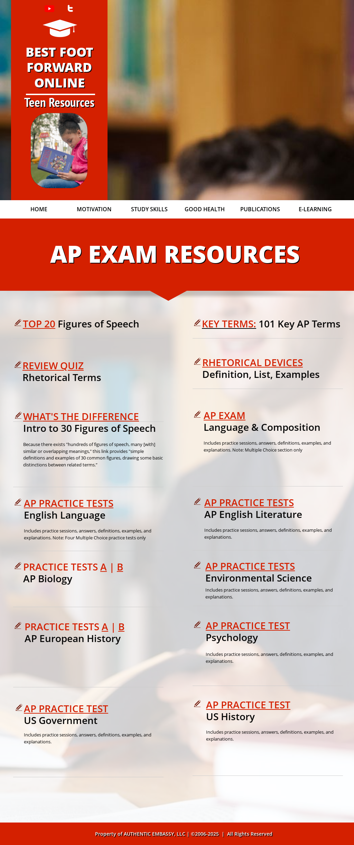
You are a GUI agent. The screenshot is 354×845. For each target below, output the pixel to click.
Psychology (233, 637)
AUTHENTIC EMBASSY (149, 833)
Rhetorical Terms (61, 377)
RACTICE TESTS (260, 566)
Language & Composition (263, 427)
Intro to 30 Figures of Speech (89, 428)
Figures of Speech (98, 323)
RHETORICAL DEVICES (252, 362)
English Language (66, 514)
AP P (215, 566)
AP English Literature (254, 514)
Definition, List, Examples (261, 374)
